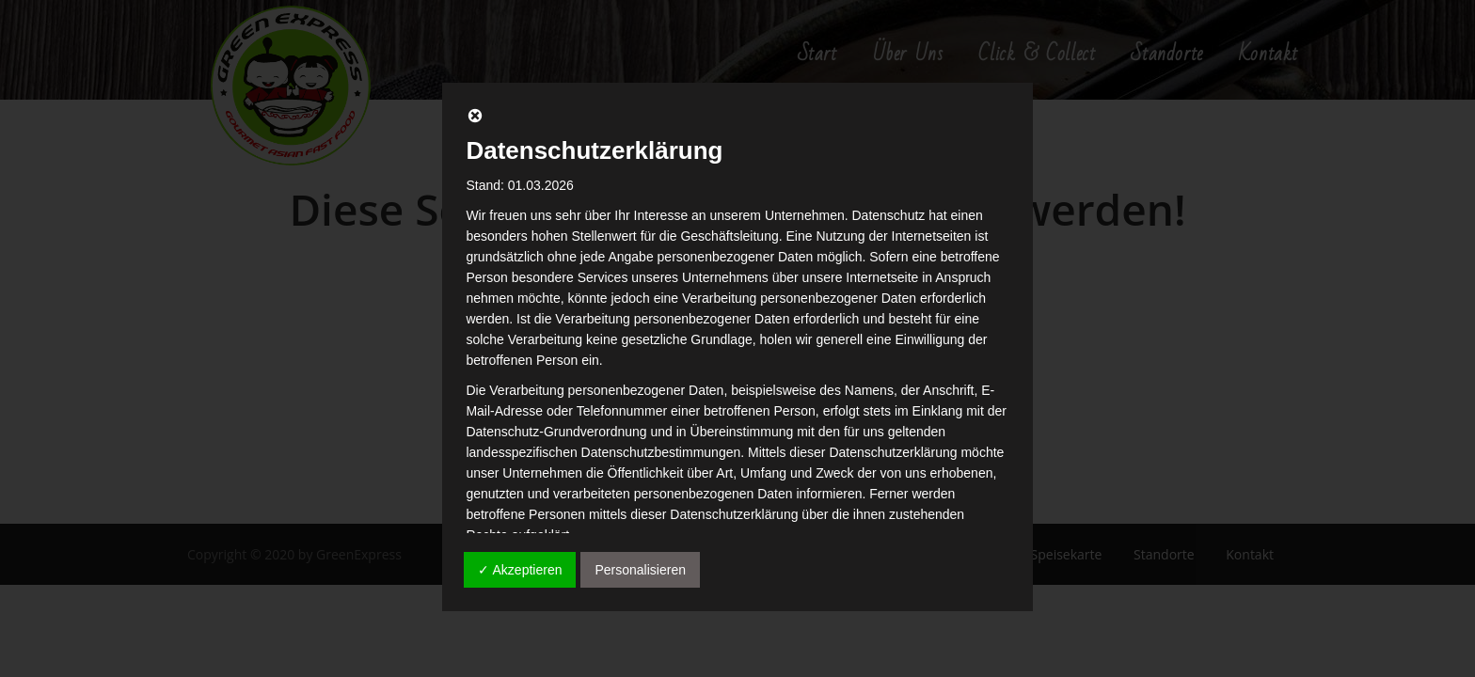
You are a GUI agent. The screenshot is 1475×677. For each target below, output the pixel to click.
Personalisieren (640, 569)
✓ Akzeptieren (520, 569)
